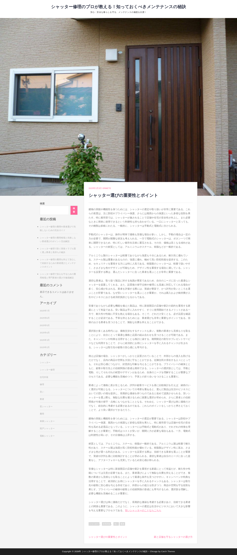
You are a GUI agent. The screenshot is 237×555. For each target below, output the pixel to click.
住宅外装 (106, 524)
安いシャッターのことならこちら (143, 510)
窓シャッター (46, 406)
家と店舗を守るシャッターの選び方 (173, 537)
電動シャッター (47, 436)
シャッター (94, 524)
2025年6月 (45, 318)
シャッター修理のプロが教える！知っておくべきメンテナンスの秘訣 (118, 7)
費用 (42, 413)
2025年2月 (45, 347)
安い (116, 524)
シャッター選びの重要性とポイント (108, 537)
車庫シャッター (47, 421)
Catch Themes (168, 551)
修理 (42, 384)
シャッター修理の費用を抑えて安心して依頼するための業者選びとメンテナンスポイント (58, 263)
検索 (42, 203)
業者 (122, 524)
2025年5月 (45, 325)
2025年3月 (45, 340)
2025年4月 (45, 332)
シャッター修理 (47, 369)
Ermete (107, 188)
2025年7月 (45, 310)
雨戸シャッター (47, 428)
